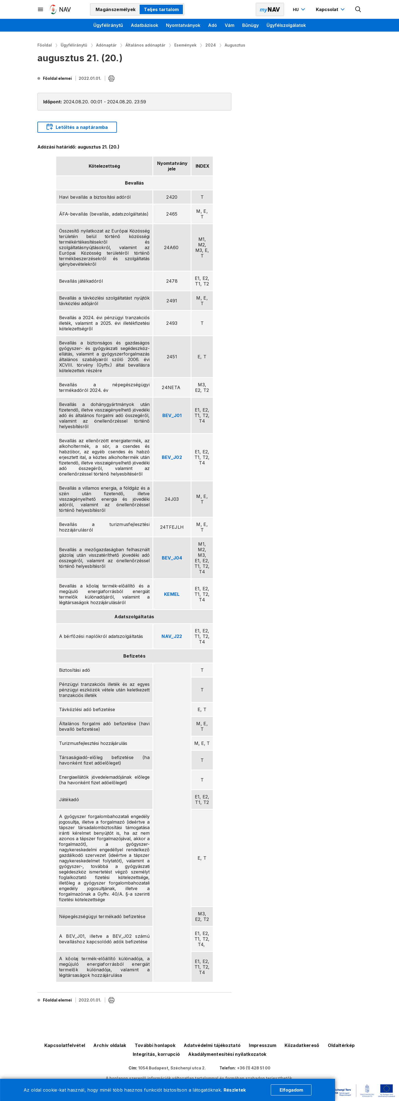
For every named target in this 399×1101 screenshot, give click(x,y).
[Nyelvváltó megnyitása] (299, 9)
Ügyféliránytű (108, 25)
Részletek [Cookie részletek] (235, 1090)
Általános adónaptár (145, 45)
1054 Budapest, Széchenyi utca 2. (172, 1068)
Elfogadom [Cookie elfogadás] (291, 1090)
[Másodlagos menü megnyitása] (40, 9)
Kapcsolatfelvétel (64, 1045)
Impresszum (262, 1045)
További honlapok (155, 1045)
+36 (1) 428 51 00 (253, 1068)
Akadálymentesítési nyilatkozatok (227, 1054)
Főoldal (44, 45)
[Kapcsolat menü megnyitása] (331, 9)
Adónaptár (106, 45)
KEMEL (172, 594)
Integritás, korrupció (156, 1054)
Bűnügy (250, 25)
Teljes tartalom (161, 9)
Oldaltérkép (341, 1045)
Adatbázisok (144, 25)
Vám (229, 25)
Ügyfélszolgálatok (286, 25)
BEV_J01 (171, 415)
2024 (210, 45)
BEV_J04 (172, 558)
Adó (212, 25)
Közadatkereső (302, 1045)
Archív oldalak (109, 1045)
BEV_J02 (172, 457)
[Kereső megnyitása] (358, 9)
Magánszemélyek (115, 9)
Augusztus (235, 45)
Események (185, 45)
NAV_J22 (172, 636)
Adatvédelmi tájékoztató (212, 1045)
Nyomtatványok (183, 25)
